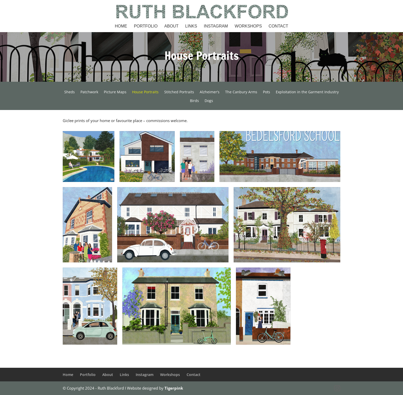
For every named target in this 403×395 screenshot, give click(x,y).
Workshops (248, 26)
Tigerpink (173, 388)
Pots (266, 92)
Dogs (209, 101)
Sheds (69, 92)
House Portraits (145, 92)
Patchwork (89, 92)
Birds (194, 101)
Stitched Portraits (179, 92)
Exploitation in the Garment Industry (307, 92)
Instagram (216, 26)
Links (191, 26)
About (171, 26)
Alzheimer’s (209, 92)
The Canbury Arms (241, 92)
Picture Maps (115, 92)
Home (121, 26)
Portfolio (146, 26)
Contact (278, 26)
